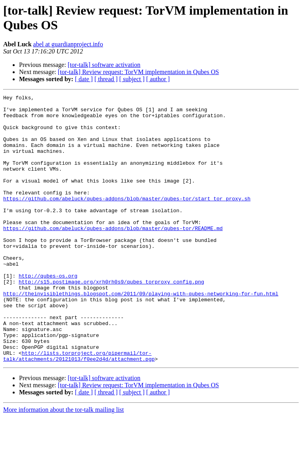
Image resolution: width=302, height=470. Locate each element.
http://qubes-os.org (48, 312)
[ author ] (158, 79)
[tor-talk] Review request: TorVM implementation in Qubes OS (138, 72)
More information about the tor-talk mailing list (63, 463)
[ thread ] (106, 79)
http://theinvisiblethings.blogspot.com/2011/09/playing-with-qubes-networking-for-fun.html (140, 333)
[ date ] (84, 79)
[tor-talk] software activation (104, 64)
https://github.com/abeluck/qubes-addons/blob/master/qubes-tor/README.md (113, 255)
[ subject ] (132, 79)
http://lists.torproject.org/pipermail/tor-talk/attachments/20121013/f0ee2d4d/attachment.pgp (79, 408)
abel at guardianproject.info (68, 44)
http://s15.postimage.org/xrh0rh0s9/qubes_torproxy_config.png (111, 319)
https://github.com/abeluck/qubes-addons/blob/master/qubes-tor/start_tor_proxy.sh (126, 219)
